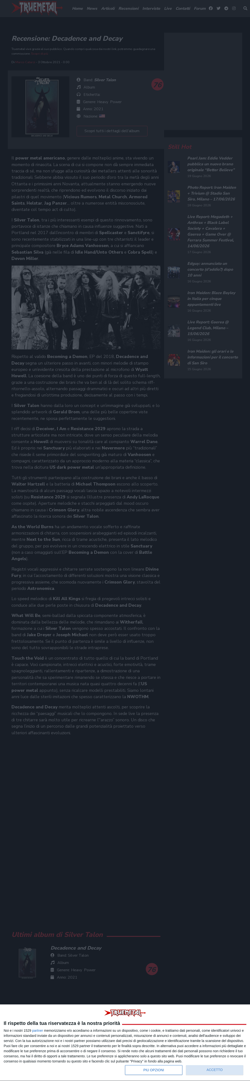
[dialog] (125, 1043)
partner (37, 1030)
